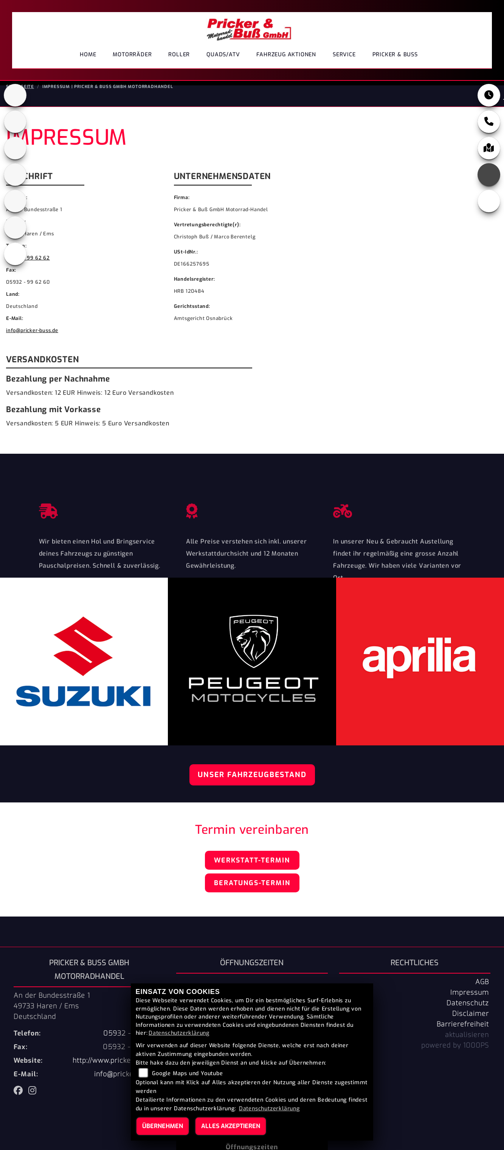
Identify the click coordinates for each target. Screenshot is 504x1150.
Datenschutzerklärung (179, 1033)
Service (344, 54)
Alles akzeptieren (230, 1126)
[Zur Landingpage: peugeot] (15, 149)
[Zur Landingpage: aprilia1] (15, 96)
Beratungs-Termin (252, 883)
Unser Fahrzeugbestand (252, 775)
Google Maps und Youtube (187, 1073)
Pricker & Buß (395, 54)
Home (88, 54)
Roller (179, 54)
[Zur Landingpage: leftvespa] (15, 254)
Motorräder (132, 54)
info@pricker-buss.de (32, 331)
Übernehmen (162, 1126)
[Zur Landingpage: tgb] (15, 228)
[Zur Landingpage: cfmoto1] (15, 122)
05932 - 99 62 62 (28, 258)
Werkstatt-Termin (252, 861)
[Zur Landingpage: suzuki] (15, 201)
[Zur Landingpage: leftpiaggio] (15, 175)
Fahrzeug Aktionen (286, 54)
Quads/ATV (223, 54)
